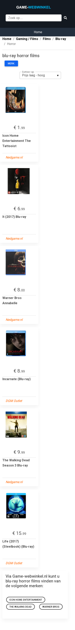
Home (38, 32)
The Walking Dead (20, 606)
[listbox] (40, 75)
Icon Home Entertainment (25, 599)
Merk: (11, 63)
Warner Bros (50, 606)
